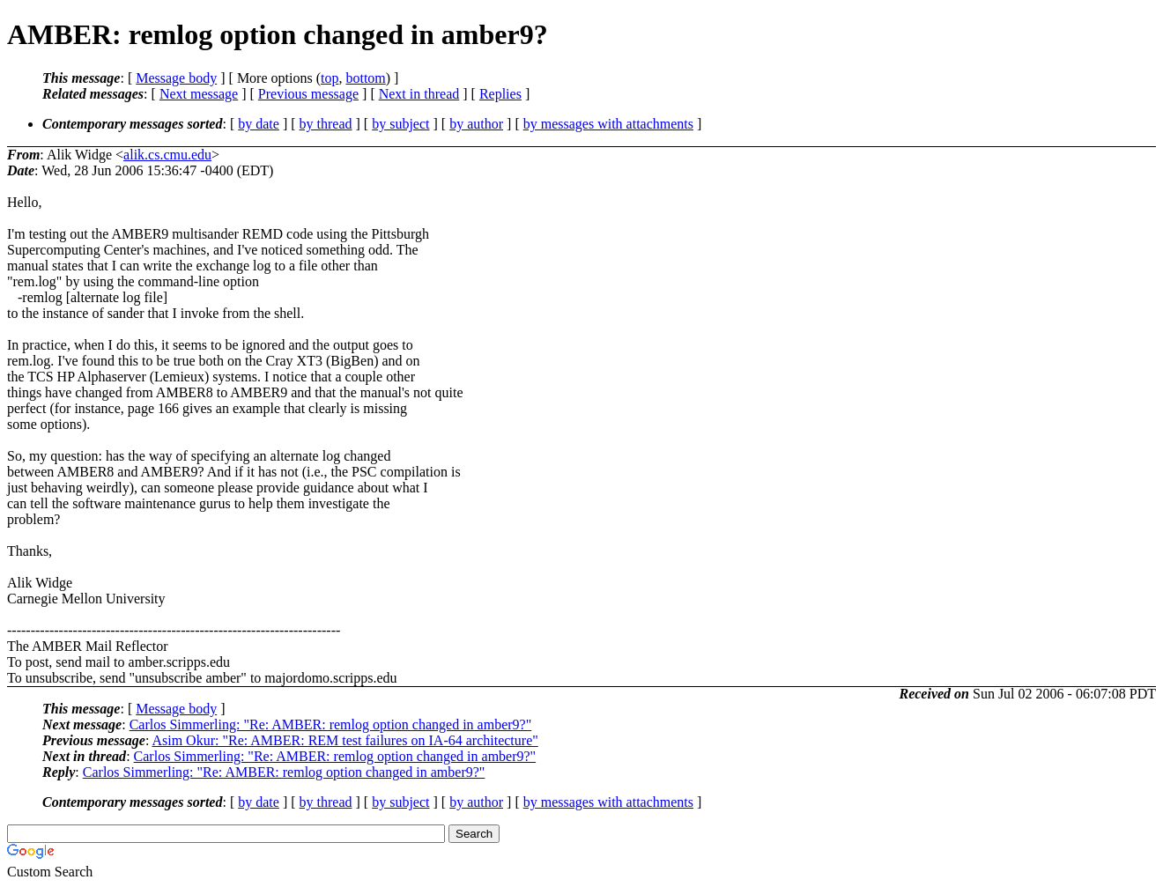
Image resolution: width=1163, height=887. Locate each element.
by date (258, 123)
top (329, 77)
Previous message (308, 93)
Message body (176, 77)
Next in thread (419, 93)
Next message (198, 93)
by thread (326, 123)
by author (476, 123)
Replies (500, 93)
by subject (400, 123)
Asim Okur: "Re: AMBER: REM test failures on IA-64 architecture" (344, 740)
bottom (365, 77)
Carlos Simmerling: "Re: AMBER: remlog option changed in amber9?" (331, 724)
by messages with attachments (608, 123)
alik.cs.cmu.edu (167, 154)
